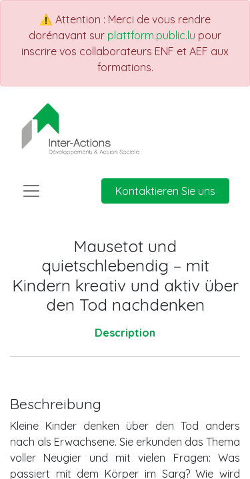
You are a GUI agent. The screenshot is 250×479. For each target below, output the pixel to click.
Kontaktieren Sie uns (165, 191)
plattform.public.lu (151, 35)
